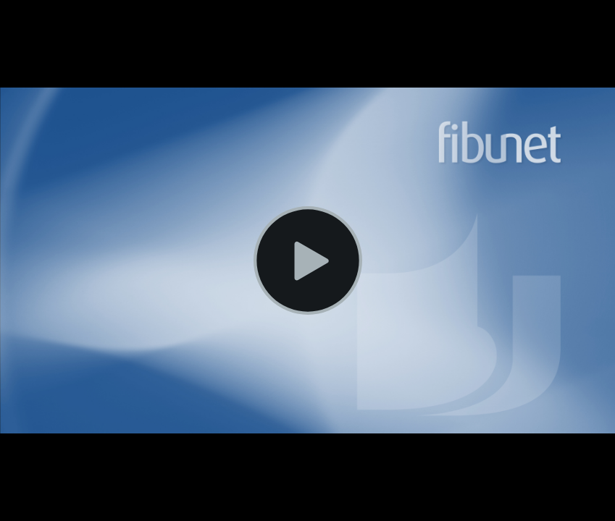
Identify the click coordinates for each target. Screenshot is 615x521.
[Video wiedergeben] (308, 260)
